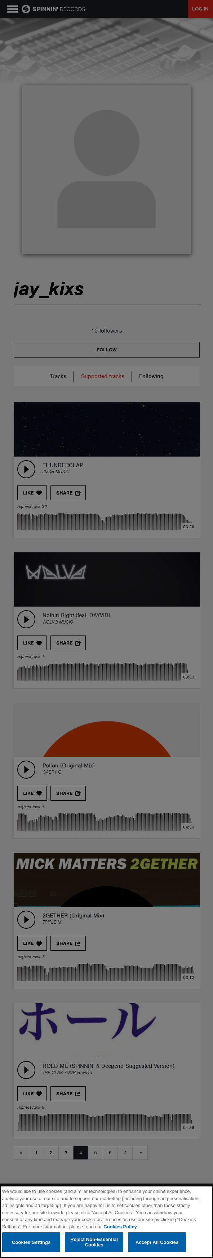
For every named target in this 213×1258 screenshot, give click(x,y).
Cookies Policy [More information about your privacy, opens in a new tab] (120, 1226)
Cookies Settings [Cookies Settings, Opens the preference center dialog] (31, 1242)
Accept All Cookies (157, 1242)
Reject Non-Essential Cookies (94, 1242)
